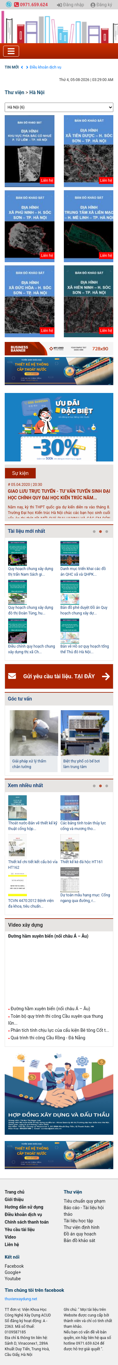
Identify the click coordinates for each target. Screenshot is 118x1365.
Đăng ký (101, 5)
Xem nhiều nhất (25, 785)
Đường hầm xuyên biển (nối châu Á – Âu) (48, 936)
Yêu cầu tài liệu (19, 1229)
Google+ (13, 1272)
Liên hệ (12, 1244)
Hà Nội (36, 92)
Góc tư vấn (20, 699)
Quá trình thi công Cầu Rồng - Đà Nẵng (48, 1037)
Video (10, 1237)
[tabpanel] (34, 599)
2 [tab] (100, 532)
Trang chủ (14, 1191)
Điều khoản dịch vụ (45, 67)
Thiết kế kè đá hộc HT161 (81, 862)
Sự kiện (20, 473)
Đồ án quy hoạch (80, 1233)
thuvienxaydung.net (21, 1299)
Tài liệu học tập (78, 1220)
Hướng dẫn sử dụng (24, 1207)
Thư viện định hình (82, 1227)
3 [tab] (107, 532)
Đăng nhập (70, 5)
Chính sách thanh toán (27, 1222)
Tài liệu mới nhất (26, 531)
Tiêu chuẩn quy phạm (84, 1201)
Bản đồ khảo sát (79, 1240)
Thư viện (14, 92)
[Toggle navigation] (11, 51)
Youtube (13, 1278)
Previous (3, 599)
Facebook (14, 1266)
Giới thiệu (14, 1199)
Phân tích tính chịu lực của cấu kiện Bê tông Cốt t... (60, 1030)
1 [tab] (94, 532)
